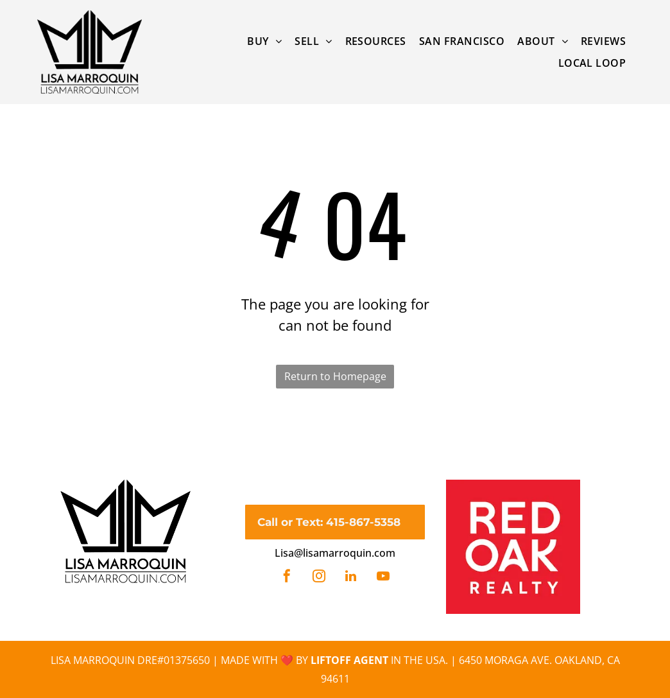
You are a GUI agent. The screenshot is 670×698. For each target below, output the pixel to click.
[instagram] (319, 577)
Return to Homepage (335, 376)
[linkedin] (351, 577)
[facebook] (286, 577)
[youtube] (383, 577)
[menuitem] (264, 41)
